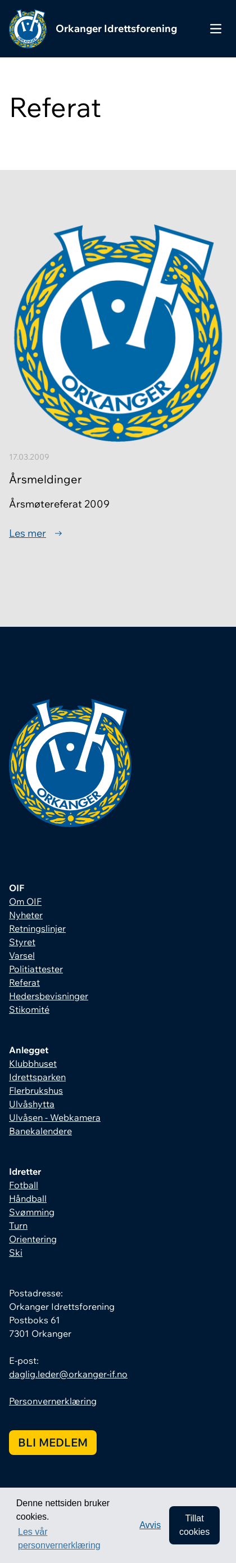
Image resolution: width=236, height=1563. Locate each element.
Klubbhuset (33, 1063)
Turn (18, 1225)
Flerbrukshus (36, 1090)
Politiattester (36, 968)
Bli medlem (53, 1442)
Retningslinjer (37, 928)
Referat (24, 982)
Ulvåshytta (32, 1104)
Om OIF (25, 901)
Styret (22, 941)
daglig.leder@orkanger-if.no (68, 1374)
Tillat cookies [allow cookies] (194, 1525)
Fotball (23, 1185)
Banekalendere (40, 1131)
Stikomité (29, 1009)
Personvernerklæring (53, 1401)
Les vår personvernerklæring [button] (59, 1538)
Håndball (28, 1198)
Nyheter (26, 914)
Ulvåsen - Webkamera (55, 1117)
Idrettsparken (37, 1077)
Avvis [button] (150, 1525)
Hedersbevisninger (48, 995)
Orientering (33, 1239)
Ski (15, 1252)
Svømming (32, 1212)
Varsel (22, 955)
